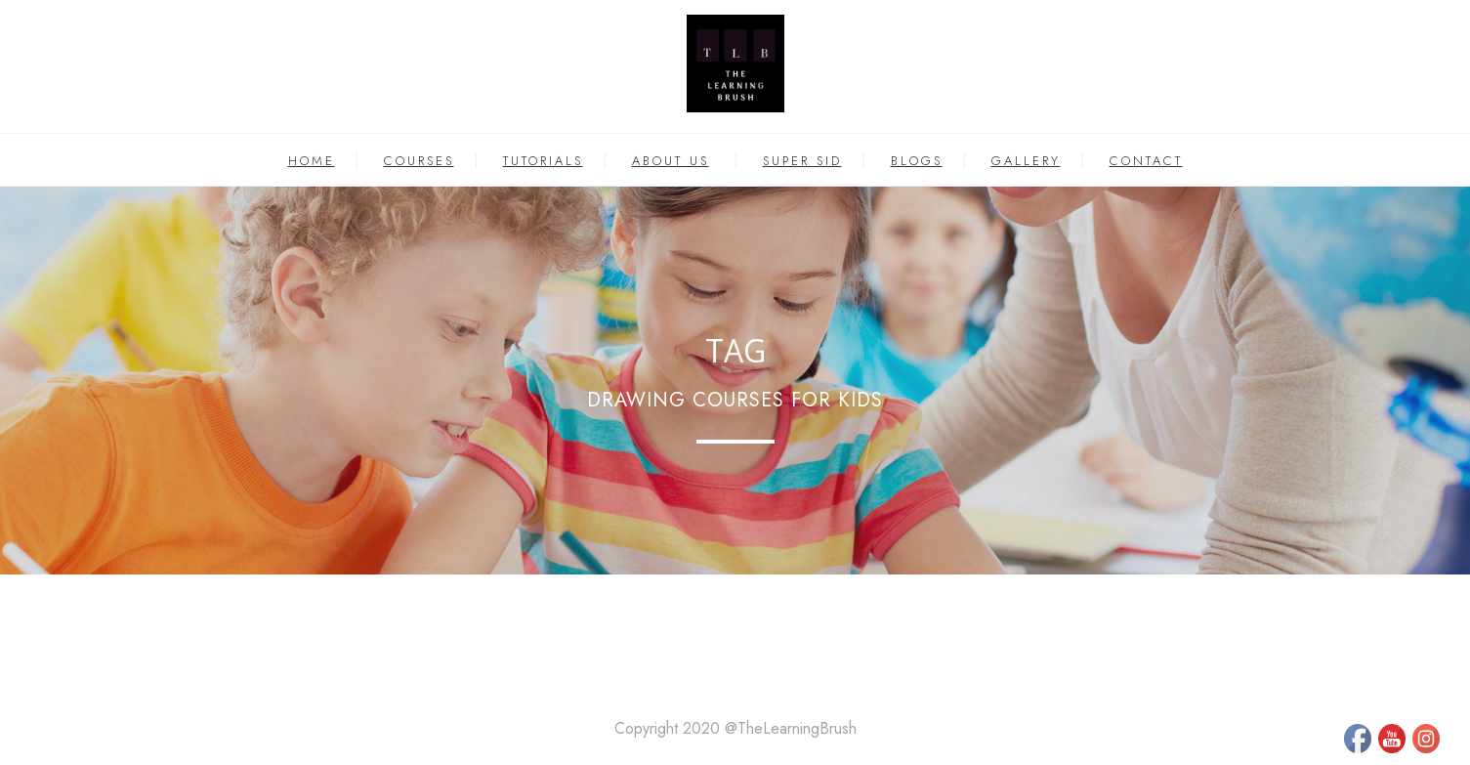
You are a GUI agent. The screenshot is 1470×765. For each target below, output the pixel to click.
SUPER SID (802, 160)
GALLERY (1026, 160)
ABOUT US (670, 160)
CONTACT (1146, 160)
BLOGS (917, 160)
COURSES (419, 160)
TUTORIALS (543, 160)
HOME (311, 160)
